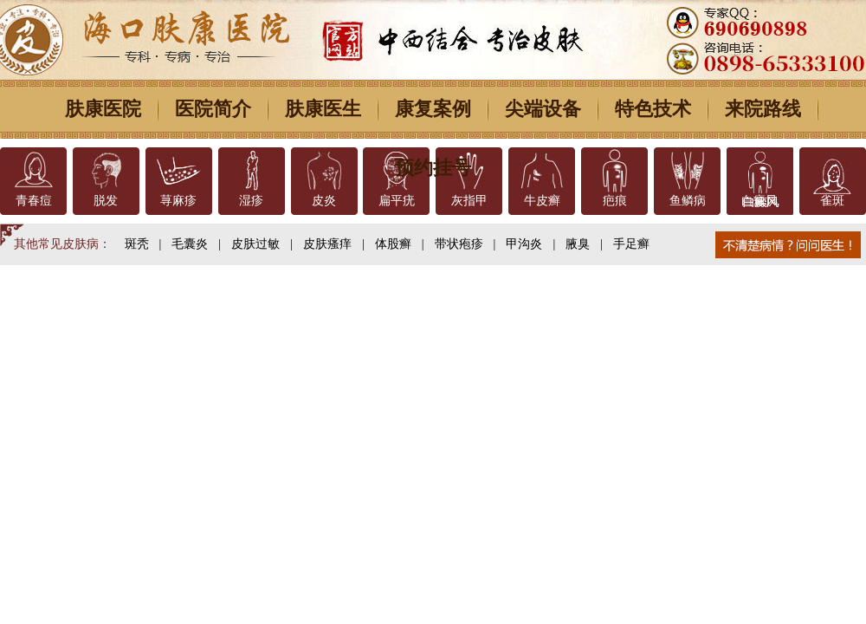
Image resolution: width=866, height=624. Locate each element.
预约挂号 (433, 168)
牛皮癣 (542, 200)
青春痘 (34, 200)
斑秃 (137, 243)
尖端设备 (543, 109)
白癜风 (759, 200)
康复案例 (433, 109)
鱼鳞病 (687, 200)
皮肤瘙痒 (327, 243)
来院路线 (763, 109)
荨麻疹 (178, 200)
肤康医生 (323, 109)
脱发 (106, 200)
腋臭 (577, 243)
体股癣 (393, 243)
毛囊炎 (189, 243)
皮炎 (324, 200)
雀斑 (832, 200)
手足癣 (631, 243)
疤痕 (615, 200)
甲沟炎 (524, 243)
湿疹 (251, 200)
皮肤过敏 (255, 243)
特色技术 (653, 109)
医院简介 (213, 109)
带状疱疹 (459, 243)
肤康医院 (103, 109)
